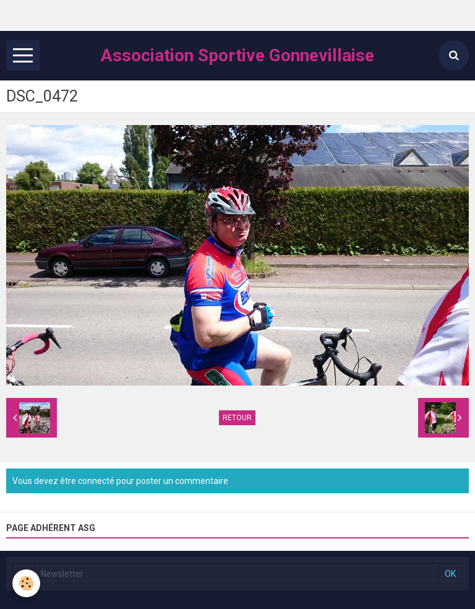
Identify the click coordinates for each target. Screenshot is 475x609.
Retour (237, 417)
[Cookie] (26, 583)
